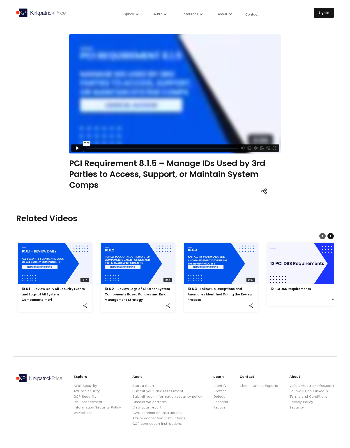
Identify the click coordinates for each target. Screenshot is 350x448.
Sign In (323, 12)
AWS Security (85, 385)
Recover (220, 407)
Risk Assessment (88, 402)
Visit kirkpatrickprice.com (311, 385)
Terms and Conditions (308, 396)
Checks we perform (149, 402)
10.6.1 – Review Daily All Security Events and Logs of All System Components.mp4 (53, 294)
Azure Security (87, 391)
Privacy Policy (301, 402)
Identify (219, 385)
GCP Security (85, 396)
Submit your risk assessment (157, 391)
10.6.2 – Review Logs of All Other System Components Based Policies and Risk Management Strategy (137, 294)
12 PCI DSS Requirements (291, 289)
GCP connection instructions (157, 423)
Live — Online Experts (259, 385)
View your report (146, 407)
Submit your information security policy (167, 396)
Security (296, 407)
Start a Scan (143, 385)
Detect (219, 396)
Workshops (83, 413)
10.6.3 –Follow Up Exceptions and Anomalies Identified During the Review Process (220, 294)
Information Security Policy (97, 407)
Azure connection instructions (158, 418)
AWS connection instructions (157, 413)
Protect (219, 391)
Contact (252, 14)
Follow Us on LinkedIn (308, 391)
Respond (220, 402)
